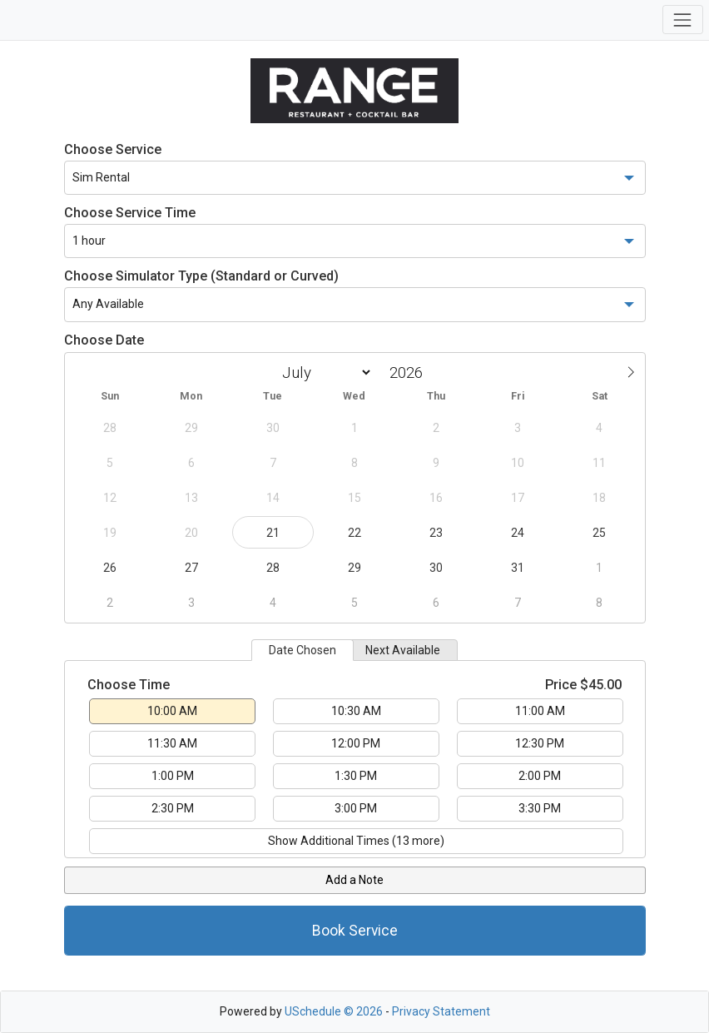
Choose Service (112, 149)
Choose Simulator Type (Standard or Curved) (201, 276)
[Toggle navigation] (682, 19)
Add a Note (354, 879)
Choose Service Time (130, 213)
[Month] (324, 372)
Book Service (355, 930)
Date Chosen (302, 650)
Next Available (402, 650)
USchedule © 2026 (334, 1011)
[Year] (410, 372)
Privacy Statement (441, 1011)
